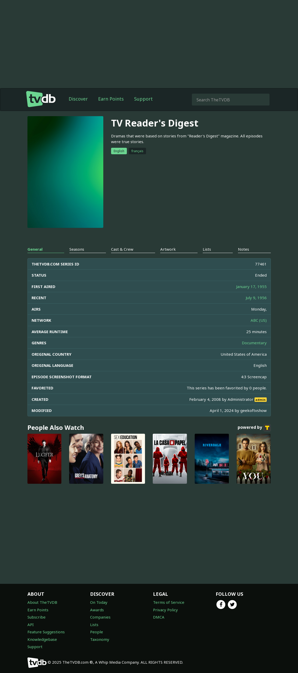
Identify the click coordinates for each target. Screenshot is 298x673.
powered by (254, 427)
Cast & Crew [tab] (122, 249)
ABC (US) (259, 320)
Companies (100, 617)
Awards (97, 609)
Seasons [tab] (76, 249)
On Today (98, 602)
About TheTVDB (42, 602)
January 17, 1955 (251, 286)
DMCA (158, 617)
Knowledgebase (42, 639)
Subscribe (36, 617)
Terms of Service (168, 602)
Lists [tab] (207, 249)
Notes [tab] (243, 249)
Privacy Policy (165, 609)
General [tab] (34, 249)
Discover (78, 99)
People (96, 631)
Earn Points (111, 99)
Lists (94, 624)
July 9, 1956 (256, 297)
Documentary (254, 342)
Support (143, 99)
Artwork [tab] (168, 249)
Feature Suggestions (46, 631)
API (30, 624)
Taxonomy (99, 639)
